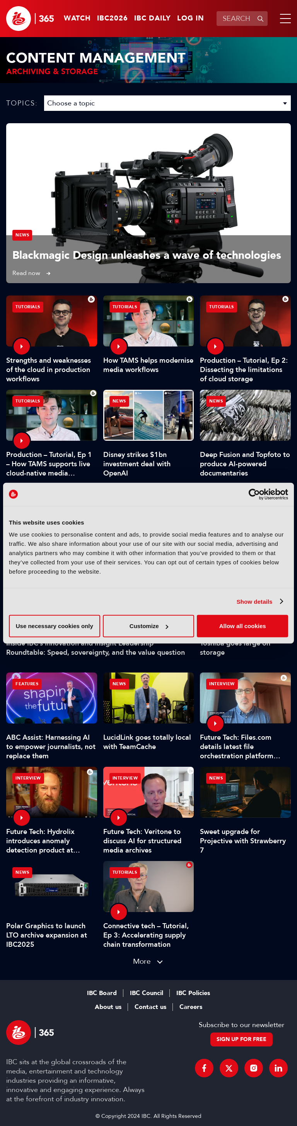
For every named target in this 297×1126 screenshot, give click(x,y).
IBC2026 (112, 18)
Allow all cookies (242, 626)
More (142, 961)
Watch (77, 18)
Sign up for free (241, 1039)
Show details (255, 601)
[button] (284, 18)
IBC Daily (152, 18)
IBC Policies (193, 993)
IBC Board (102, 993)
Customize (149, 626)
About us (108, 1007)
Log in (190, 18)
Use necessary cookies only (54, 626)
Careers (190, 1007)
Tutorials (27, 307)
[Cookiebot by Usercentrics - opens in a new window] (254, 494)
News (22, 235)
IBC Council (146, 993)
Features (26, 684)
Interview (222, 684)
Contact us (150, 1007)
